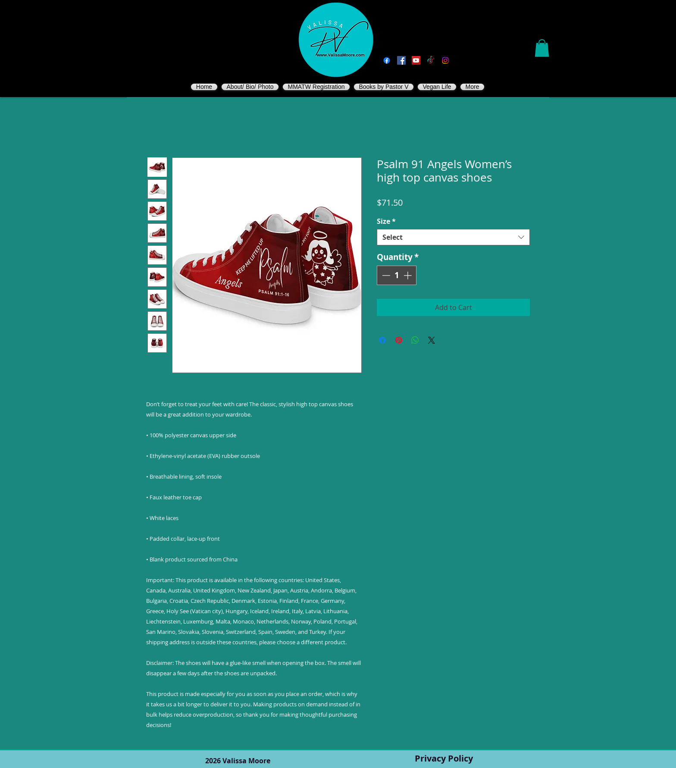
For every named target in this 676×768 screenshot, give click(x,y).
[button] (542, 48)
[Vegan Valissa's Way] (401, 60)
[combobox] (453, 237)
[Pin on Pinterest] (399, 340)
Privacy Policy (444, 758)
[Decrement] (385, 275)
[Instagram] (445, 60)
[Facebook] (386, 60)
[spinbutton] (396, 275)
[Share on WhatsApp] (415, 340)
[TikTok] (430, 60)
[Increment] (408, 275)
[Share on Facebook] (382, 340)
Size (386, 221)
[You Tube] (416, 60)
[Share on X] (431, 340)
